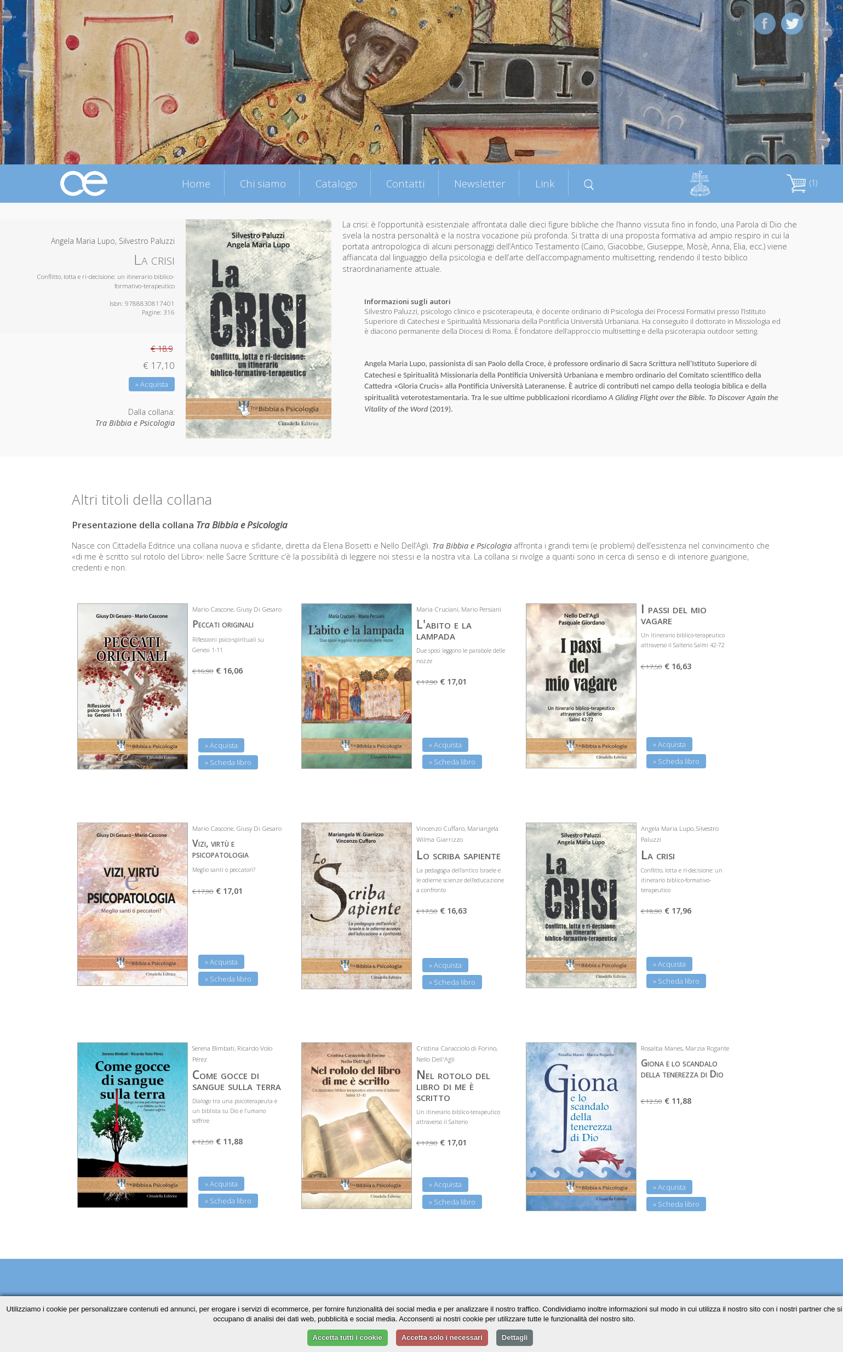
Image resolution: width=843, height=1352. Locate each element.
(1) (802, 183)
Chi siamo (263, 183)
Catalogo (336, 183)
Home (196, 183)
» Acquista (151, 384)
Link (545, 183)
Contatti (405, 183)
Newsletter (480, 183)
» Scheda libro (228, 762)
